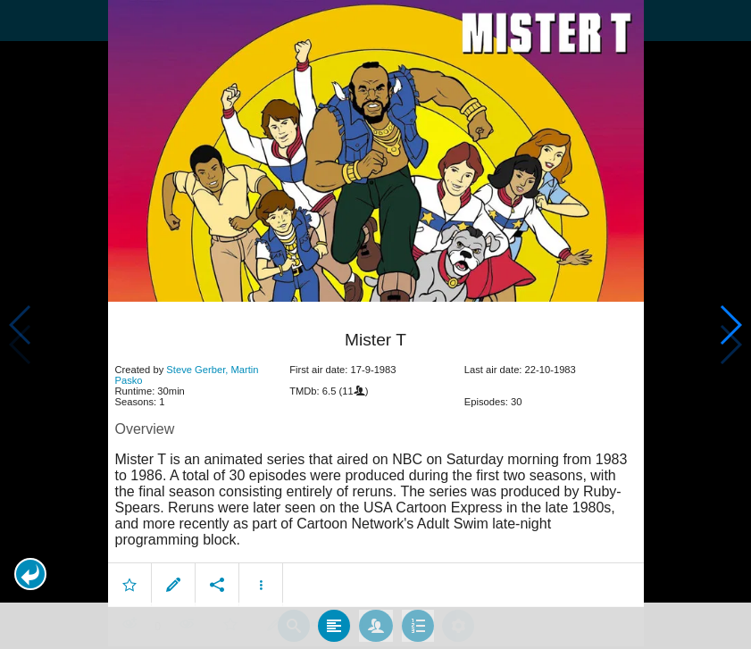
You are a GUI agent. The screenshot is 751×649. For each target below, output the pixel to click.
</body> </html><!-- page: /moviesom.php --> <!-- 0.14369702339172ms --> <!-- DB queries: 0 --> (375, 324)
